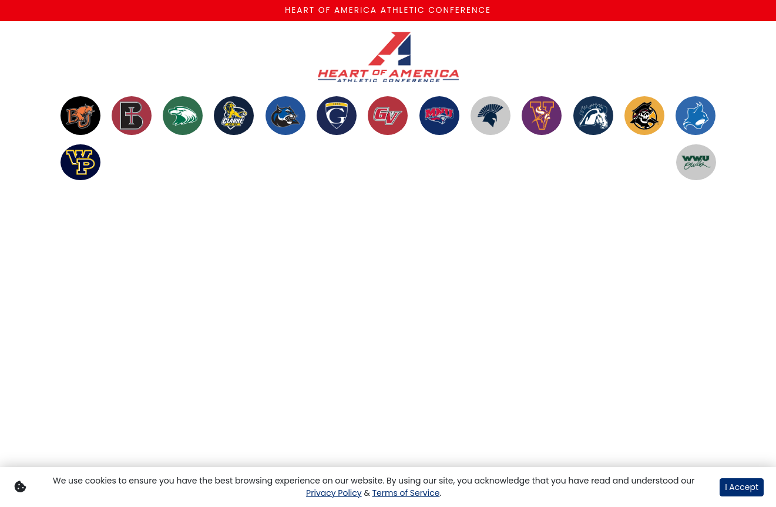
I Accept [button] (741, 487)
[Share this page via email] (161, 351)
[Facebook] (630, 227)
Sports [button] (155, 213)
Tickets (550, 213)
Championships (227, 213)
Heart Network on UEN (306, 227)
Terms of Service (405, 493)
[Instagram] (652, 227)
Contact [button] (415, 213)
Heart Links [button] (360, 220)
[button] (188, 351)
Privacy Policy (334, 493)
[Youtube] (673, 227)
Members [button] (98, 213)
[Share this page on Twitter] (133, 351)
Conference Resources (485, 220)
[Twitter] (609, 227)
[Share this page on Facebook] (106, 351)
